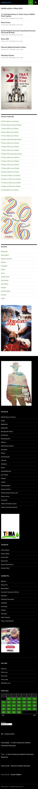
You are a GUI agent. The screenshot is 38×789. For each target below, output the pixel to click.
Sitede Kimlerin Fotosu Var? (9, 493)
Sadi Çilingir (12, 18)
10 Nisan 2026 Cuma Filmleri (10, 146)
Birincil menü (35, 2)
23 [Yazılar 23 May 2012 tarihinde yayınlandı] (14, 709)
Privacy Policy (4, 786)
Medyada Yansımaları (7, 599)
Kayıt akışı (4, 676)
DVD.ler (3, 262)
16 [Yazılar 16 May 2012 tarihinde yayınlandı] (14, 705)
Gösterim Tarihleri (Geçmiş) (20, 766)
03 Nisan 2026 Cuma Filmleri (10, 143)
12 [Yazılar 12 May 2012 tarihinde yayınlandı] (29, 702)
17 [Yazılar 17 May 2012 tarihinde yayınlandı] (19, 705)
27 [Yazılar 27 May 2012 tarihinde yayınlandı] (34, 709)
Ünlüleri (3, 610)
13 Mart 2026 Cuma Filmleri (10, 128)
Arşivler (3, 722)
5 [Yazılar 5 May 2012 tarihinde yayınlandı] (29, 699)
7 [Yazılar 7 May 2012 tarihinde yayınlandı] (3, 702)
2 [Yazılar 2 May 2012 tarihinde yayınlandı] (13, 699)
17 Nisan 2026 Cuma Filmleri (10, 150)
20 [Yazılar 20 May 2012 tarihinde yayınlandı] (34, 705)
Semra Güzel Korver (7, 564)
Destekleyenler (5, 439)
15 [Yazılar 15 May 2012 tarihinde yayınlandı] (9, 705)
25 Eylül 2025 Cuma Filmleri (10, 190)
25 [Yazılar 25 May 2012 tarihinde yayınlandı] (24, 709)
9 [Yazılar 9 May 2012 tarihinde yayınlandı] (13, 702)
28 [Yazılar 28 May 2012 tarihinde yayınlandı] (3, 712)
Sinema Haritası (6, 489)
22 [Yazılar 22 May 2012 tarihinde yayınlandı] (9, 709)
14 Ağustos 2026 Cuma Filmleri (11, 186)
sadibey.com (6, 2)
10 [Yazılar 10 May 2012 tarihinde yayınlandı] (19, 702)
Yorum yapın (19, 18)
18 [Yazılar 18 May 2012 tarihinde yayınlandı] (24, 705)
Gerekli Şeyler (5, 277)
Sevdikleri (4, 603)
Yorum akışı (4, 679)
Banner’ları (4, 585)
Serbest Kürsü (5, 568)
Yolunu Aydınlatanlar (7, 621)
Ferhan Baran (5, 550)
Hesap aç (4, 668)
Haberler (3, 460)
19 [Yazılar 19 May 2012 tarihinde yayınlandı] (29, 705)
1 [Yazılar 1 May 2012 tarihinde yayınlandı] (8, 699)
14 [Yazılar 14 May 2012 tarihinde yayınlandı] (3, 705)
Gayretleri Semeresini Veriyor (10, 592)
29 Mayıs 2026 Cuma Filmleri (10, 172)
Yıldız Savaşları (5, 617)
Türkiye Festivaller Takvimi (9, 507)
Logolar (3, 482)
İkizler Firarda (5, 22)
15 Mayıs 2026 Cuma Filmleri (10, 168)
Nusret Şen (4, 561)
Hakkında (4, 464)
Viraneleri (4, 614)
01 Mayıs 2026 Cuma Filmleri (10, 161)
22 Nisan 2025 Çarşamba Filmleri (11, 154)
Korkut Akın (4, 557)
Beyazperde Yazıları (7, 431)
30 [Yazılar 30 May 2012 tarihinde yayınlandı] (14, 712)
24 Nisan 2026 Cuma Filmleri (10, 157)
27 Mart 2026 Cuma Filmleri (10, 136)
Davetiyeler (4, 435)
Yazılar (3, 298)
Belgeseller (4, 251)
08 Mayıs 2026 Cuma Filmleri (10, 164)
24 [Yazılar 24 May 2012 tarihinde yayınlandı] (19, 709)
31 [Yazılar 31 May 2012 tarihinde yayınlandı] (19, 712)
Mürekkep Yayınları (7, 55)
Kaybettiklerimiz (6, 471)
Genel (3, 273)
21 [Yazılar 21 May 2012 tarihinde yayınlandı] (3, 709)
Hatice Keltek (5, 553)
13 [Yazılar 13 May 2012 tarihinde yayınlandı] (34, 702)
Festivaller (4, 266)
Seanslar (3, 295)
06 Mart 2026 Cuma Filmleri (10, 121)
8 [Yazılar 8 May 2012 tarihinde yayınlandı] (8, 702)
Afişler (3, 420)
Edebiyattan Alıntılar (7, 446)
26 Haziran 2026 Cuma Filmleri (10, 175)
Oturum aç (4, 672)
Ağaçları (3, 581)
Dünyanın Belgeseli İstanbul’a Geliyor (13, 47)
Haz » (34, 715)
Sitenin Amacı (5, 496)
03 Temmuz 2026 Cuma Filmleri (11, 179)
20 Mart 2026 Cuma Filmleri (10, 132)
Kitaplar (3, 287)
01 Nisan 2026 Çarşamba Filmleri (11, 139)
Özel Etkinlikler (5, 291)
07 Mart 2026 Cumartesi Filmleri (11, 125)
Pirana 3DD (5, 39)
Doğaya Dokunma (6, 258)
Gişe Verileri (5, 280)
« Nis (3, 715)
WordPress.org (5, 683)
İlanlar (3, 467)
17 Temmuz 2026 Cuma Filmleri (11, 183)
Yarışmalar (4, 500)
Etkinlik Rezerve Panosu (8, 417)
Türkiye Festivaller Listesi (8, 503)
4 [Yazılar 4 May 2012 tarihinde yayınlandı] (24, 699)
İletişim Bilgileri (16, 774)
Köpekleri (4, 595)
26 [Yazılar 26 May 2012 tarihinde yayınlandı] (29, 709)
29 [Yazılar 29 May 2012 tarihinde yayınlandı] (9, 712)
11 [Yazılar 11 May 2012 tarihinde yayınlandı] (24, 702)
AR (2, 734)
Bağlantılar (4, 424)
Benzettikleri (5, 255)
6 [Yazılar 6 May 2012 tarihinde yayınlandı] (34, 699)
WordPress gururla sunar (16, 786)
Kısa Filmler (4, 284)
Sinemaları (4, 606)
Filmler (3, 269)
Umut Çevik (5, 766)
